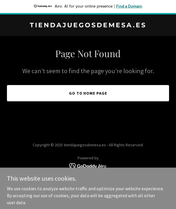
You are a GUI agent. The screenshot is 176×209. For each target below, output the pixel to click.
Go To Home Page (88, 93)
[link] (88, 25)
